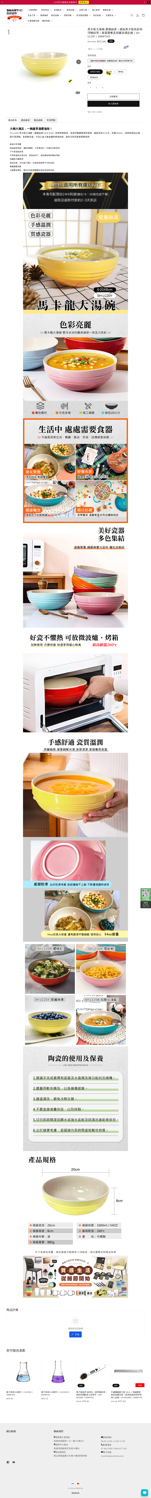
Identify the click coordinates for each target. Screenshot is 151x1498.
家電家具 (58, 10)
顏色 (89, 66)
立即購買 (113, 96)
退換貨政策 (76, 1493)
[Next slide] (78, 62)
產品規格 (38, 120)
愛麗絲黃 (94, 77)
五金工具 (31, 15)
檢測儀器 (44, 15)
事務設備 (107, 10)
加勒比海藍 (95, 71)
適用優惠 (92, 55)
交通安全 (109, 15)
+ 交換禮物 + (33, 10)
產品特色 (12, 120)
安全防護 (97, 15)
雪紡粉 (109, 71)
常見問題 (51, 120)
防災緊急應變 (82, 15)
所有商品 (45, 10)
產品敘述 (25, 120)
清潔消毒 (68, 15)
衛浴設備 (55, 15)
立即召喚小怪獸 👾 (88, 2)
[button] (132, 15)
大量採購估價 (33, 21)
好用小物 (83, 10)
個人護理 (96, 10)
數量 (89, 83)
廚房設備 (70, 10)
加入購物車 (113, 103)
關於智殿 (46, 21)
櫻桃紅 (121, 71)
